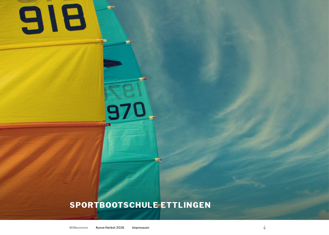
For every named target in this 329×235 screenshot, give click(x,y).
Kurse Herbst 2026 (110, 227)
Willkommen (78, 227)
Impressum (140, 227)
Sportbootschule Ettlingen (140, 205)
